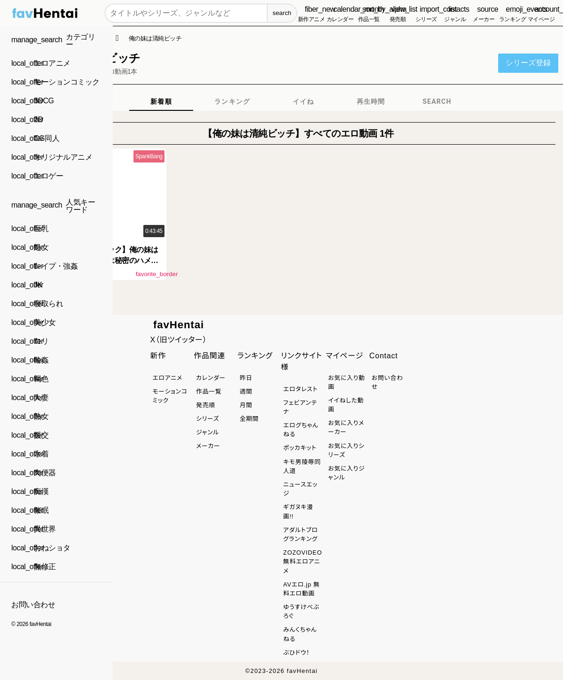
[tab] (161, 101)
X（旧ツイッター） (178, 340)
